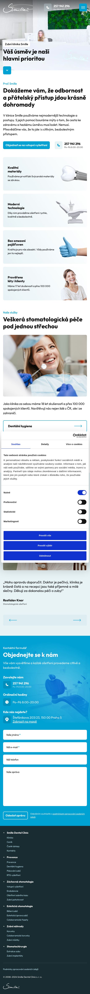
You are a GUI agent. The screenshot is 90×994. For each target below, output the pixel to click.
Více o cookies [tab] (74, 444)
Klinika (10, 837)
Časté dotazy (13, 846)
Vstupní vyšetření (15, 886)
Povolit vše (45, 535)
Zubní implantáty (15, 955)
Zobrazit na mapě (25, 721)
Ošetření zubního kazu (17, 895)
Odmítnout (45, 555)
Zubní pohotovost (15, 899)
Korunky (11, 931)
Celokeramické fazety (17, 919)
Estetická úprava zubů (17, 915)
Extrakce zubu (13, 951)
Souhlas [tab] (15, 444)
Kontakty (11, 850)
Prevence (11, 862)
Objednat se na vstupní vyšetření (26, 145)
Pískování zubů (14, 870)
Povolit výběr (45, 545)
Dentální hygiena (15, 866)
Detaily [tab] (45, 444)
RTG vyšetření (13, 875)
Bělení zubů (12, 911)
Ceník (9, 842)
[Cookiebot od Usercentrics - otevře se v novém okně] (72, 436)
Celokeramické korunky (18, 935)
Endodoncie (12, 891)
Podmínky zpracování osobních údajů (20, 969)
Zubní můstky (13, 940)
